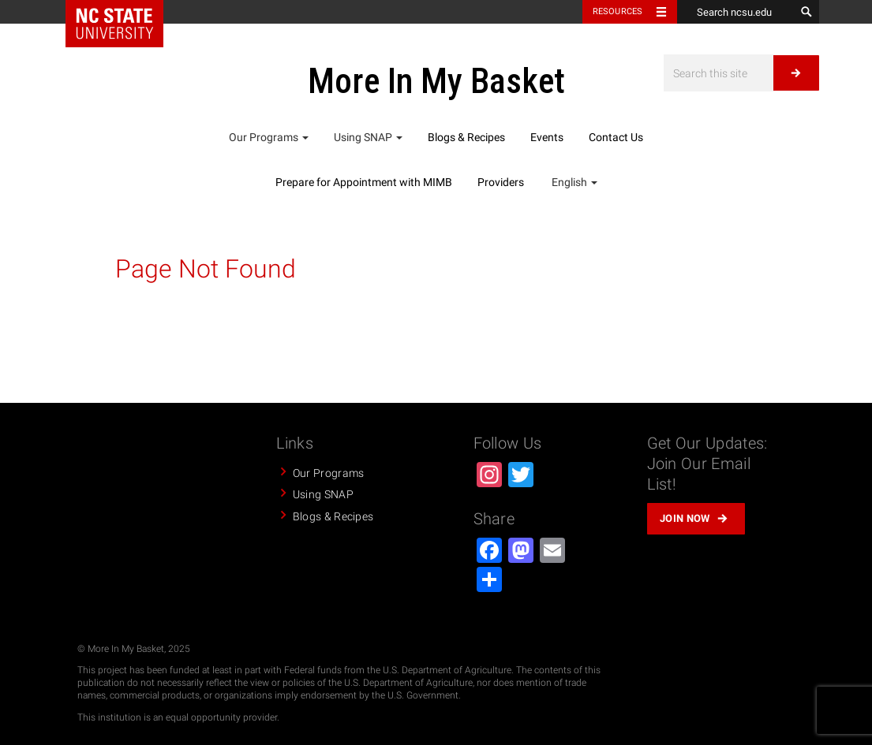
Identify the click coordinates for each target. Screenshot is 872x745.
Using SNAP (368, 137)
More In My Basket (436, 81)
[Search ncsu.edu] (736, 12)
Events (546, 137)
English (573, 182)
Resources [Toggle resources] (618, 11)
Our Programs (269, 137)
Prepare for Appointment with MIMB (363, 182)
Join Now (685, 518)
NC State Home (114, 23)
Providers (500, 182)
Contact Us (616, 137)
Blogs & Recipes (466, 137)
